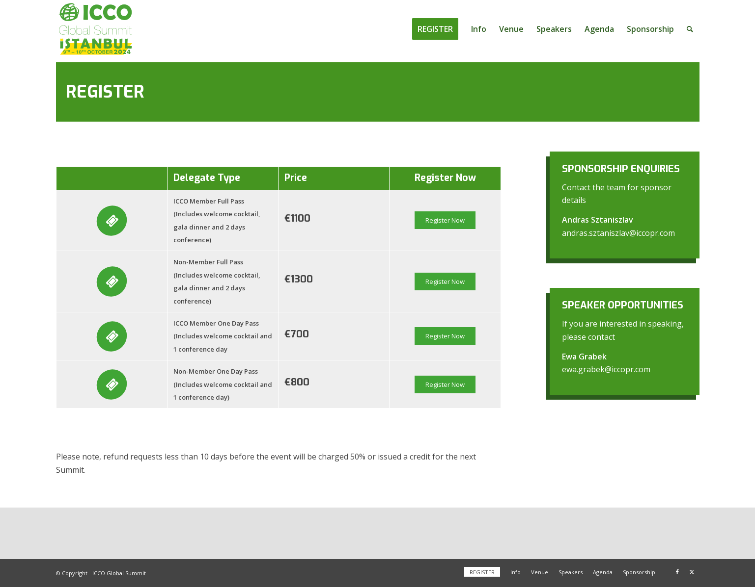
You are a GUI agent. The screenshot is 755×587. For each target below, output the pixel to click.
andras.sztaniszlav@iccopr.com (618, 233)
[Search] (689, 29)
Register (105, 91)
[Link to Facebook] (677, 571)
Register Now (445, 220)
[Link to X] (692, 571)
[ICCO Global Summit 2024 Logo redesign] (96, 29)
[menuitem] (435, 29)
